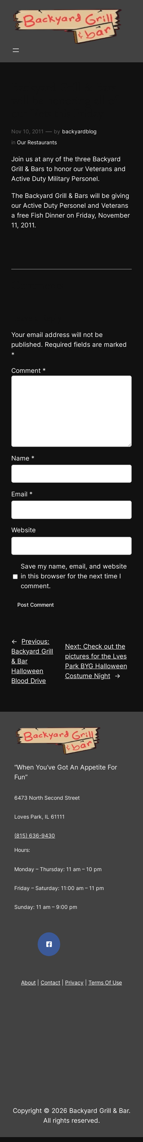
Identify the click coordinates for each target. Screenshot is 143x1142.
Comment (28, 370)
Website (23, 530)
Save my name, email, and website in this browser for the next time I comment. (74, 576)
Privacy (74, 982)
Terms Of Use (105, 982)
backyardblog (79, 131)
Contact (50, 982)
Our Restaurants (37, 142)
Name (23, 458)
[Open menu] (15, 50)
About (28, 982)
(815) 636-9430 (34, 835)
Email (22, 494)
